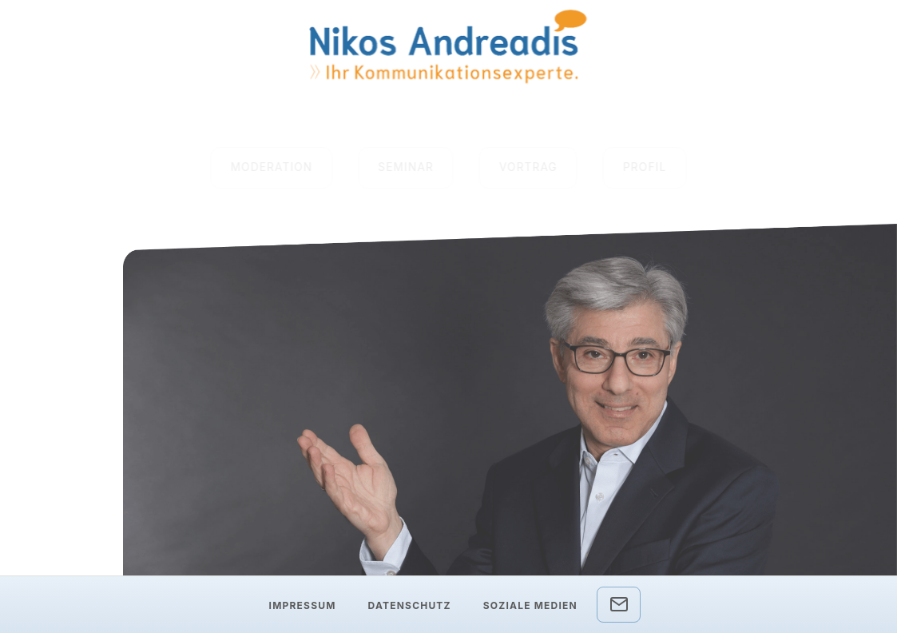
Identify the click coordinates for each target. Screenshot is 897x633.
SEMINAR (406, 167)
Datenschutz (409, 605)
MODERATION (272, 167)
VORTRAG (528, 167)
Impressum (302, 605)
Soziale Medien (530, 605)
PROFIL (644, 167)
